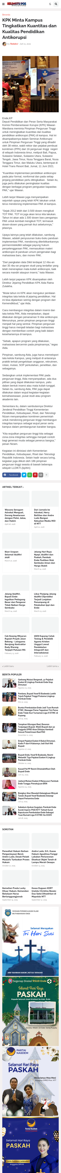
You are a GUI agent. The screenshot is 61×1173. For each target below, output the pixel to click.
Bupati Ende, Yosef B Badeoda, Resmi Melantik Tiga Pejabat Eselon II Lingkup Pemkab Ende (36, 757)
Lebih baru (9, 666)
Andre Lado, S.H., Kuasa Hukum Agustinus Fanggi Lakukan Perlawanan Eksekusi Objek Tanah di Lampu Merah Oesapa (44, 857)
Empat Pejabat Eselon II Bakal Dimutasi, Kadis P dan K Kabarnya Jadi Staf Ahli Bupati (36, 743)
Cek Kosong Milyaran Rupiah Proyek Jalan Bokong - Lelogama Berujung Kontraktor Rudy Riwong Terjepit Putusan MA (15, 643)
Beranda (6, 15)
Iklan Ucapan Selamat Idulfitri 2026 (13, 555)
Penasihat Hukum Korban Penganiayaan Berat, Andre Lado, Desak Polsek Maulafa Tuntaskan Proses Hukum (15, 857)
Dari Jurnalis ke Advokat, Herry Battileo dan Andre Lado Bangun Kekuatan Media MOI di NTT (44, 517)
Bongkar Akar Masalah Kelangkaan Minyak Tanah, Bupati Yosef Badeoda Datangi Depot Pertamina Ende (38, 795)
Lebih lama (52, 666)
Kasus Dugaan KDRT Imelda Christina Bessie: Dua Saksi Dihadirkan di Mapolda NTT (44, 892)
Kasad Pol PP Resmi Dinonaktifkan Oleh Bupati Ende (36, 770)
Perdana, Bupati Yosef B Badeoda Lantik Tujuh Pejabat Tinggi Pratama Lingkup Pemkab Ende (37, 696)
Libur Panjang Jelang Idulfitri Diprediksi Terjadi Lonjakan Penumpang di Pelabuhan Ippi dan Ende (45, 601)
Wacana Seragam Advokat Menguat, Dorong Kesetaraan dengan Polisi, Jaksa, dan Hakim (15, 515)
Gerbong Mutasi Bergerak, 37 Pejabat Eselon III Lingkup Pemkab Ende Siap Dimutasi (35, 682)
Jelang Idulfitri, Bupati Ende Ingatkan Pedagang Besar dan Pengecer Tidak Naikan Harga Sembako (15, 601)
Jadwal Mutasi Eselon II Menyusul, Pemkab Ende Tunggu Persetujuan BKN (38, 782)
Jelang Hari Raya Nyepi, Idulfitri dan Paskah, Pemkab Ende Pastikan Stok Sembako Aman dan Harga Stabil (44, 559)
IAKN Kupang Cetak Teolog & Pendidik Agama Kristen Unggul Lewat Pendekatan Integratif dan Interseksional (44, 644)
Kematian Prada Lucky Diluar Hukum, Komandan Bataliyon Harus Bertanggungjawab (15, 892)
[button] (3, 4)
